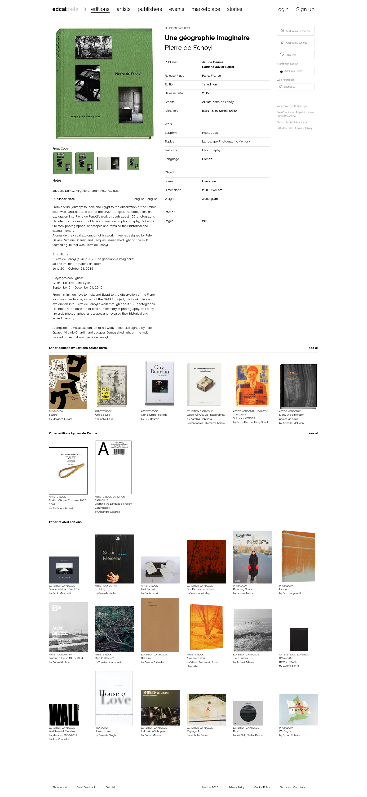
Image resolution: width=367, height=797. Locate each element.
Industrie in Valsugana (153, 731)
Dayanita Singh (107, 735)
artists (124, 9)
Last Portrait (148, 589)
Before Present (287, 662)
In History (100, 589)
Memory (244, 142)
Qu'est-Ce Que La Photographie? (206, 415)
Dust (235, 731)
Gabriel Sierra (291, 666)
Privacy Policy (236, 787)
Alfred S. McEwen (293, 423)
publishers (150, 9)
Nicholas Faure (199, 735)
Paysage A (193, 731)
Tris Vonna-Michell (63, 509)
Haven (283, 589)
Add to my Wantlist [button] (293, 43)
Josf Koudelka (61, 739)
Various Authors (245, 593)
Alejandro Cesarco (109, 512)
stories (234, 9)
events (176, 9)
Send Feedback (86, 787)
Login (282, 10)
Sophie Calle (105, 419)
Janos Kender (245, 422)
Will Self (241, 735)
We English (285, 731)
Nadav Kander (255, 735)
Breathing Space (243, 589)
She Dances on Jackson (201, 589)
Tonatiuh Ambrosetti (109, 662)
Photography (211, 150)
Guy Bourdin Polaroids (154, 415)
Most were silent (196, 658)
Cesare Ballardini (154, 662)
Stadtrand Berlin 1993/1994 (66, 658)
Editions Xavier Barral (91, 348)
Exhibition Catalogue (177, 28)
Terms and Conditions (292, 787)
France (216, 76)
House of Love (103, 731)
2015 (205, 93)
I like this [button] (287, 54)
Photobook (210, 133)
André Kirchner (61, 662)
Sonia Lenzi (151, 593)
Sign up (305, 10)
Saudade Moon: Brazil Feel (64, 589)
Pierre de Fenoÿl (188, 48)
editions (100, 10)
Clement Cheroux (215, 423)
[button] (296, 71)
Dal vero (145, 658)
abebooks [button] (287, 87)
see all (313, 348)
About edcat (60, 787)
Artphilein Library (305, 112)
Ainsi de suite (102, 415)
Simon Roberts (291, 735)
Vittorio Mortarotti (200, 662)
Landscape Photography (219, 142)
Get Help (111, 787)
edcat (291, 128)
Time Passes (240, 658)
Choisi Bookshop (286, 116)
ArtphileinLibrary (298, 122)
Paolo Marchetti (62, 593)
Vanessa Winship (200, 593)
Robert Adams (245, 662)
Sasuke (53, 415)
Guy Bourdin (152, 419)
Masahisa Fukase (62, 419)
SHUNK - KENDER (244, 418)
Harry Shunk (261, 422)
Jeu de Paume (86, 434)
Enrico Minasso (153, 735)
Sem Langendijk (292, 593)
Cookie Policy (262, 787)
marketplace (205, 9)
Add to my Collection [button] (294, 31)
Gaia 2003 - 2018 (105, 658)
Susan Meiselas (107, 593)
